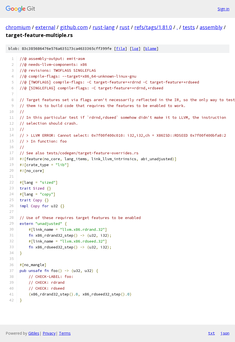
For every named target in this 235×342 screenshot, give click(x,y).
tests (189, 27)
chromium (18, 27)
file (120, 48)
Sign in (223, 8)
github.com (74, 27)
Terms (65, 333)
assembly (211, 27)
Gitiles (33, 333)
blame (150, 48)
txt (211, 333)
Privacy (49, 333)
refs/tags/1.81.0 (153, 27)
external (45, 27)
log (135, 48)
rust (124, 27)
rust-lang (104, 27)
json (224, 333)
